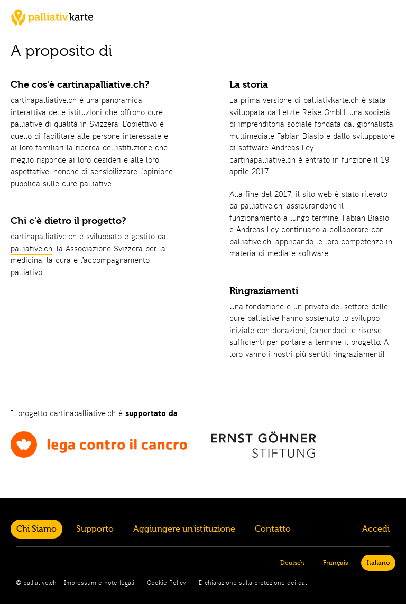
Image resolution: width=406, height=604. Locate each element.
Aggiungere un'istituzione (184, 529)
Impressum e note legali (99, 583)
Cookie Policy (166, 583)
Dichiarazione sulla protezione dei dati (254, 583)
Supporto (95, 529)
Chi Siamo (36, 529)
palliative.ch (31, 249)
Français (335, 563)
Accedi (376, 529)
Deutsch (292, 563)
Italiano (378, 563)
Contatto (273, 529)
